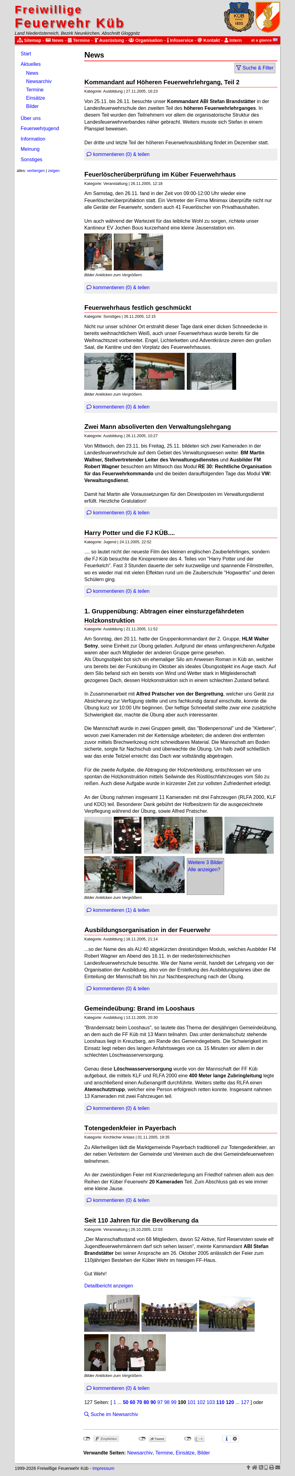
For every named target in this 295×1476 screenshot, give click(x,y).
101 (191, 1402)
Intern (233, 40)
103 (211, 1402)
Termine (79, 40)
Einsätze (35, 98)
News (55, 40)
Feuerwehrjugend (40, 128)
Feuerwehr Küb (70, 16)
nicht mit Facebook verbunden (86, 1439)
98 (167, 1402)
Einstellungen (235, 1438)
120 (230, 1402)
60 (132, 1402)
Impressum (103, 1468)
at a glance (264, 40)
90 (153, 1402)
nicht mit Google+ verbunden (187, 1439)
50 (126, 1402)
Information (33, 139)
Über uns (31, 118)
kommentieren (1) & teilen (118, 910)
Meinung (30, 149)
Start (26, 53)
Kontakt (209, 40)
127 (245, 1402)
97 (160, 1402)
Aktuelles (31, 64)
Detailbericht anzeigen (108, 1285)
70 (139, 1402)
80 (146, 1402)
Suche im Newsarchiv (111, 1414)
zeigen (54, 170)
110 (220, 1402)
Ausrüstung (109, 40)
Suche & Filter (254, 67)
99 (174, 1402)
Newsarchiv (39, 81)
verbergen (36, 170)
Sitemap (29, 40)
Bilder (32, 106)
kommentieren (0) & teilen (118, 154)
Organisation (146, 40)
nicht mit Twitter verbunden (142, 1439)
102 (201, 1402)
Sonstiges (31, 159)
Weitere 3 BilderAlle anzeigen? (205, 866)
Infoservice (180, 40)
